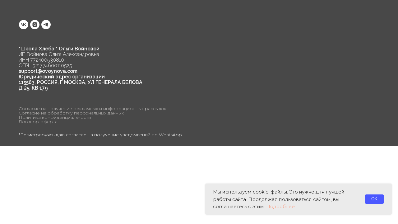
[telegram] (46, 24)
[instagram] (34, 24)
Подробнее (280, 206)
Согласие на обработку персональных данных (71, 113)
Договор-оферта (38, 121)
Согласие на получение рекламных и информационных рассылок (93, 108)
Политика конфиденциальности (55, 117)
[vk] (23, 24)
